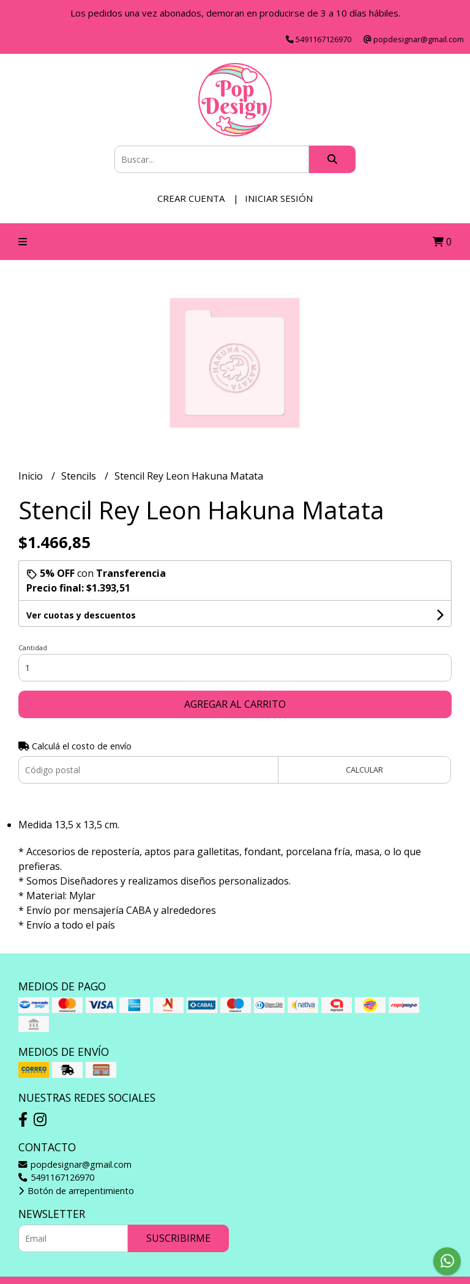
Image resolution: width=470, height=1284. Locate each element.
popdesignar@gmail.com (75, 1164)
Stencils (80, 476)
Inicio (31, 476)
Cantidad (32, 647)
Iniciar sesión (279, 198)
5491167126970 (56, 1177)
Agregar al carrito (235, 704)
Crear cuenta (191, 198)
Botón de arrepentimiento (76, 1191)
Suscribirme (178, 1238)
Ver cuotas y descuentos (81, 615)
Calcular (364, 769)
